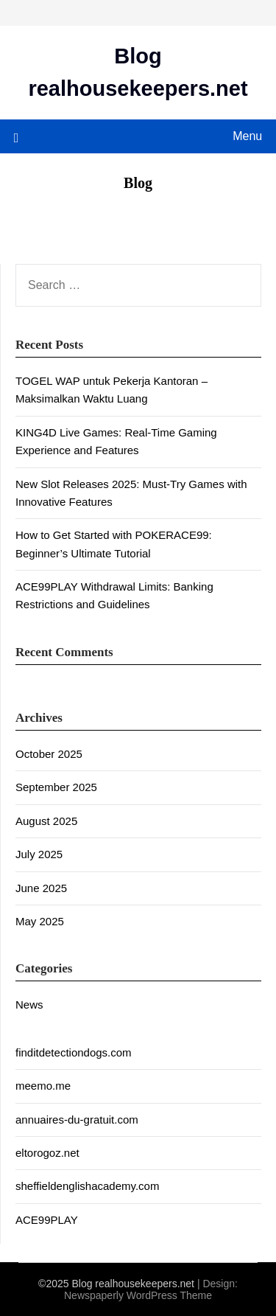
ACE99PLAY (46, 1220)
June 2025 (41, 888)
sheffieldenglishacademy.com (87, 1186)
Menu (247, 136)
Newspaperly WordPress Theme (138, 1295)
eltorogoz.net (47, 1152)
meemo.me (43, 1085)
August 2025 (46, 821)
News (29, 1004)
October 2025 (48, 754)
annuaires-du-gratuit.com (76, 1119)
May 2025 (39, 921)
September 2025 (56, 787)
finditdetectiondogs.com (73, 1052)
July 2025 (39, 854)
